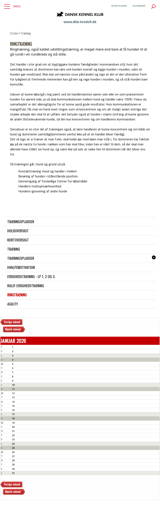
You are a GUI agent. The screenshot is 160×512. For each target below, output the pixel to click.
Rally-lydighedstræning (25, 285)
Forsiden (14, 33)
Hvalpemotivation (21, 267)
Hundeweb (139, 5)
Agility (12, 304)
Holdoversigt (18, 230)
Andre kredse (119, 5)
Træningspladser (20, 221)
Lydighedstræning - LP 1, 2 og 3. (31, 276)
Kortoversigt (18, 239)
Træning (13, 249)
